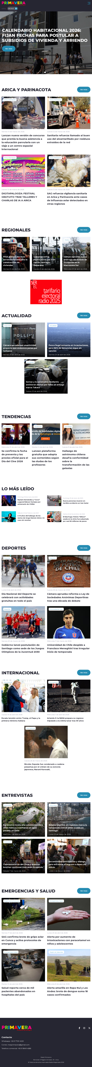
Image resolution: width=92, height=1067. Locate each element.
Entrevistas (7, 805)
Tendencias (7, 426)
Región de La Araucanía (11, 901)
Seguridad (7, 325)
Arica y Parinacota (10, 99)
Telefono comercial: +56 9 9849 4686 (16, 1048)
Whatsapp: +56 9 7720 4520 (13, 1041)
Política (6, 240)
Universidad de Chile (56, 609)
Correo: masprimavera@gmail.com (15, 1045)
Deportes (7, 558)
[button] (36, 72)
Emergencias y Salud (56, 901)
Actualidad (53, 325)
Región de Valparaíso (56, 952)
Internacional (8, 682)
